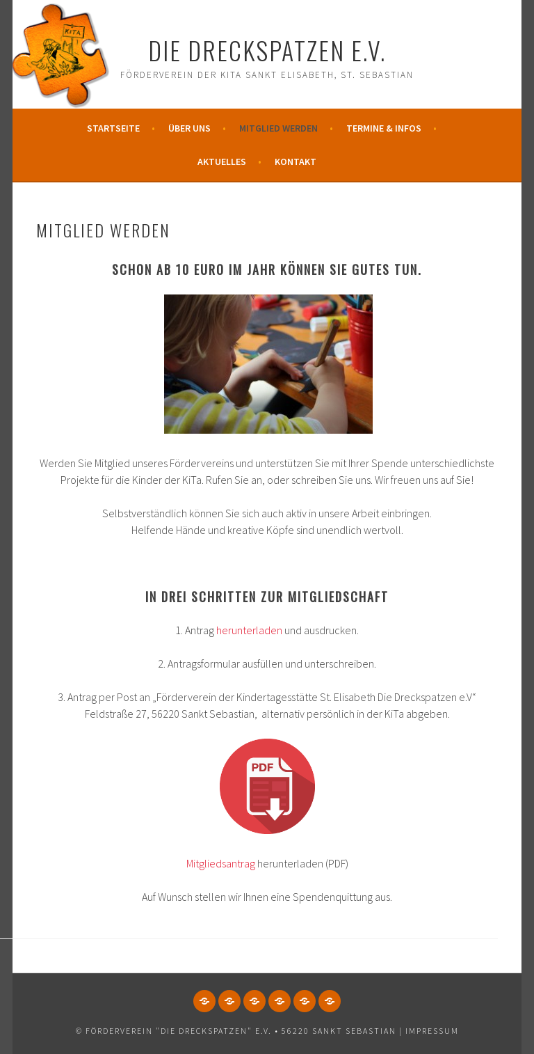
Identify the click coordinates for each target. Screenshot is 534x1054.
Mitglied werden (278, 128)
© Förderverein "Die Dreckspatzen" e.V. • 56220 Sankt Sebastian (236, 1030)
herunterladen (249, 630)
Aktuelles (221, 161)
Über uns (189, 128)
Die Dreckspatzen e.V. (267, 49)
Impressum (432, 1030)
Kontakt (295, 161)
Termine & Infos (383, 128)
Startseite (113, 128)
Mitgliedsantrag (220, 863)
